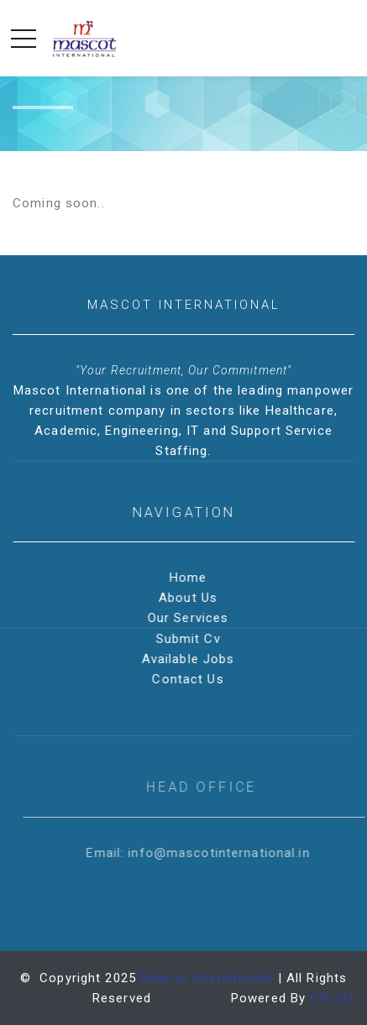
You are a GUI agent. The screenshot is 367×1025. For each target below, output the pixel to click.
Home (189, 577)
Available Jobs (190, 659)
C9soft (332, 998)
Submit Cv (189, 638)
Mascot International (207, 978)
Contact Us (189, 679)
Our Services (189, 617)
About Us (189, 597)
